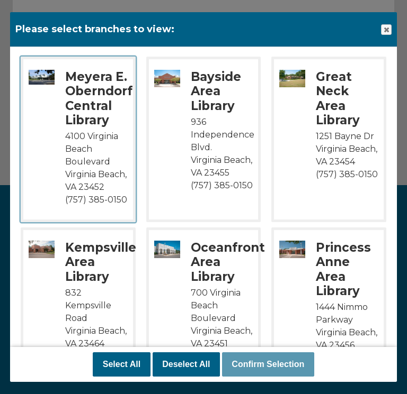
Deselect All (186, 364)
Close (386, 29)
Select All (121, 364)
